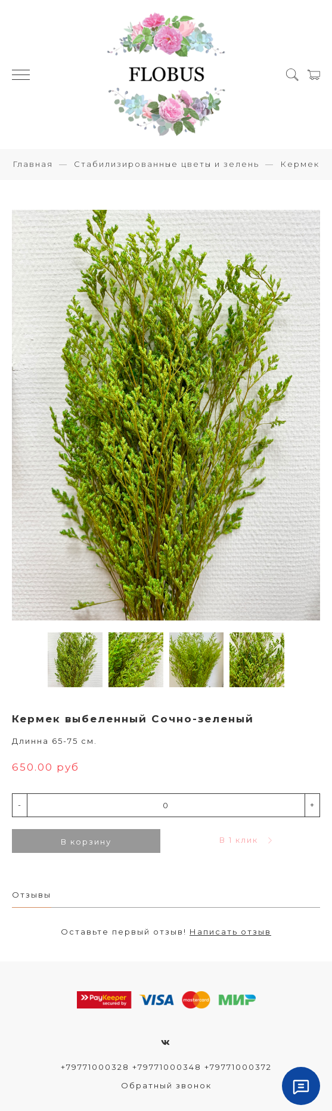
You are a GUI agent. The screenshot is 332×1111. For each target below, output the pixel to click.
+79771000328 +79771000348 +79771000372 (166, 1067)
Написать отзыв (230, 931)
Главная (33, 164)
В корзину (86, 841)
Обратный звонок (166, 1085)
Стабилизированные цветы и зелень (166, 164)
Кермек (299, 164)
